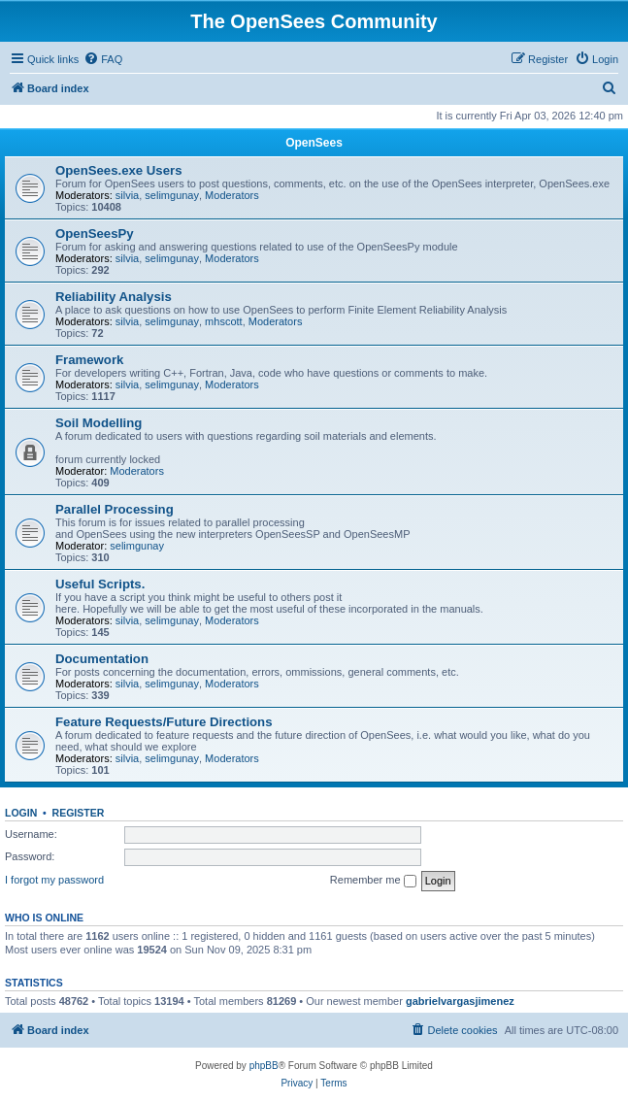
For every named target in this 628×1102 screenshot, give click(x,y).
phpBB (264, 1065)
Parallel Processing (114, 509)
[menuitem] (102, 59)
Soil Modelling (98, 423)
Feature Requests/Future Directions (164, 722)
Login (21, 812)
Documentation (102, 658)
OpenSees (314, 143)
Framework (89, 359)
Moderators (232, 195)
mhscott (224, 321)
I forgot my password (54, 879)
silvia (127, 195)
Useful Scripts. (100, 584)
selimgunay (172, 195)
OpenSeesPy (94, 233)
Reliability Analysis (113, 296)
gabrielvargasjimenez (460, 1001)
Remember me (373, 880)
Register (78, 812)
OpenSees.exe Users (118, 170)
